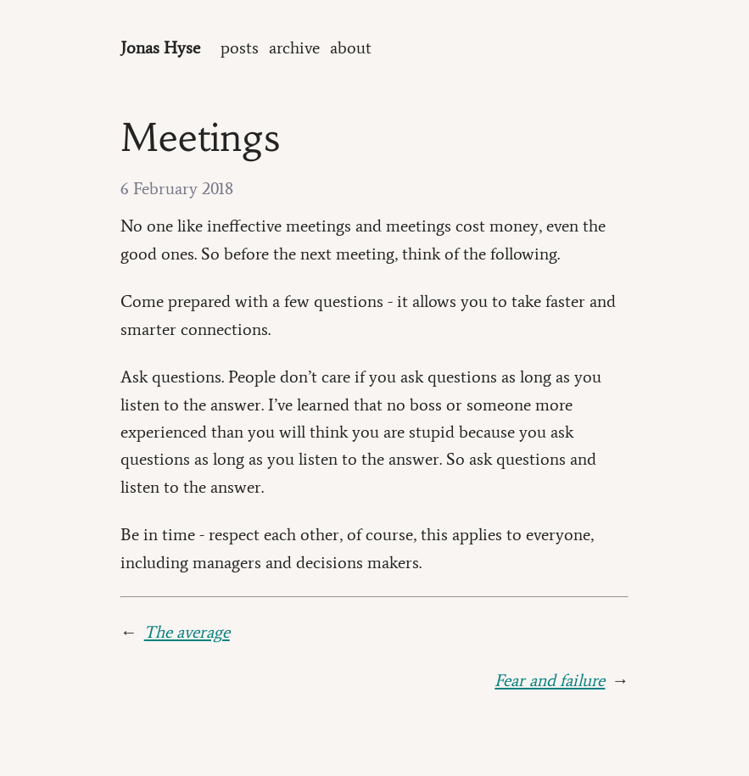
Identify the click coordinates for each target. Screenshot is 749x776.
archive (294, 47)
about (351, 47)
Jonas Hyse (160, 47)
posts (240, 47)
